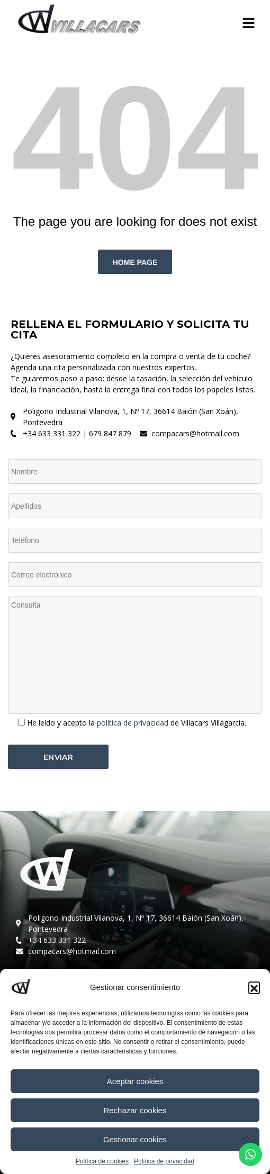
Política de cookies (102, 1161)
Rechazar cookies (134, 1110)
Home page (135, 262)
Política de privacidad (164, 1161)
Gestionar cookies (135, 1139)
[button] (254, 987)
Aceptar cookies (135, 1081)
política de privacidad (133, 723)
